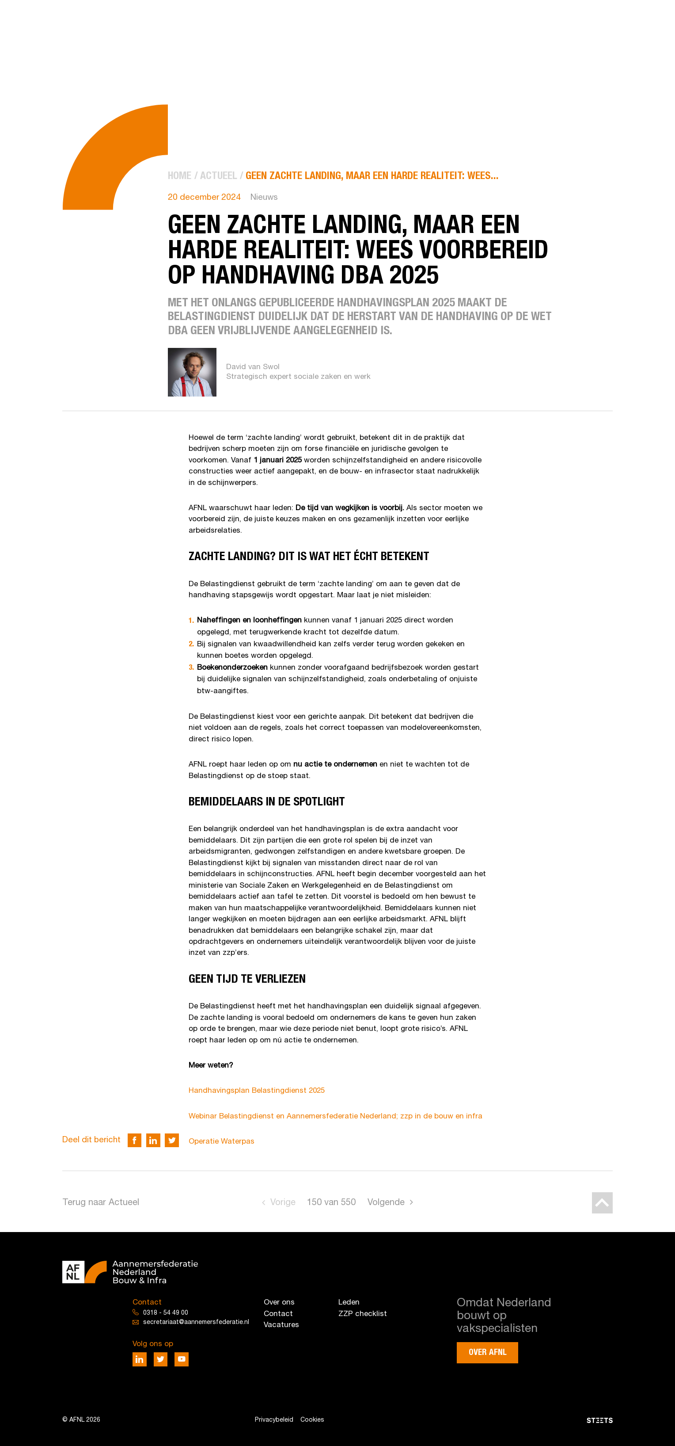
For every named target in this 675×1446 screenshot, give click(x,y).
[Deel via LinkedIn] (153, 1140)
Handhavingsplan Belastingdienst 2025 (257, 1090)
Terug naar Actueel (100, 1203)
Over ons (279, 1302)
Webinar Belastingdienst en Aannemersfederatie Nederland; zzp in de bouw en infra (335, 1116)
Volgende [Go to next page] (386, 1203)
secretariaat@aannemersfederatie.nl (196, 1322)
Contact (278, 1314)
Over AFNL (488, 1352)
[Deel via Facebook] (135, 1140)
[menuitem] (179, 176)
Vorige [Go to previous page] (283, 1203)
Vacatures (281, 1325)
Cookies (312, 1420)
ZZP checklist (362, 1314)
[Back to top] (602, 1202)
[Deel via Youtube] (181, 1359)
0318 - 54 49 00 (165, 1313)
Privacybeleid (274, 1420)
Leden (349, 1302)
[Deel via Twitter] (172, 1140)
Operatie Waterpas (221, 1141)
